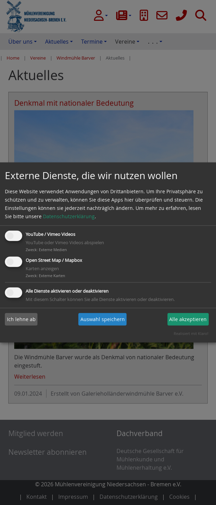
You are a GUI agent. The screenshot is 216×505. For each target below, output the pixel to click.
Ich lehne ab (21, 319)
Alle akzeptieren (188, 319)
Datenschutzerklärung (69, 216)
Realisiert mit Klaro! (191, 333)
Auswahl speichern (102, 319)
